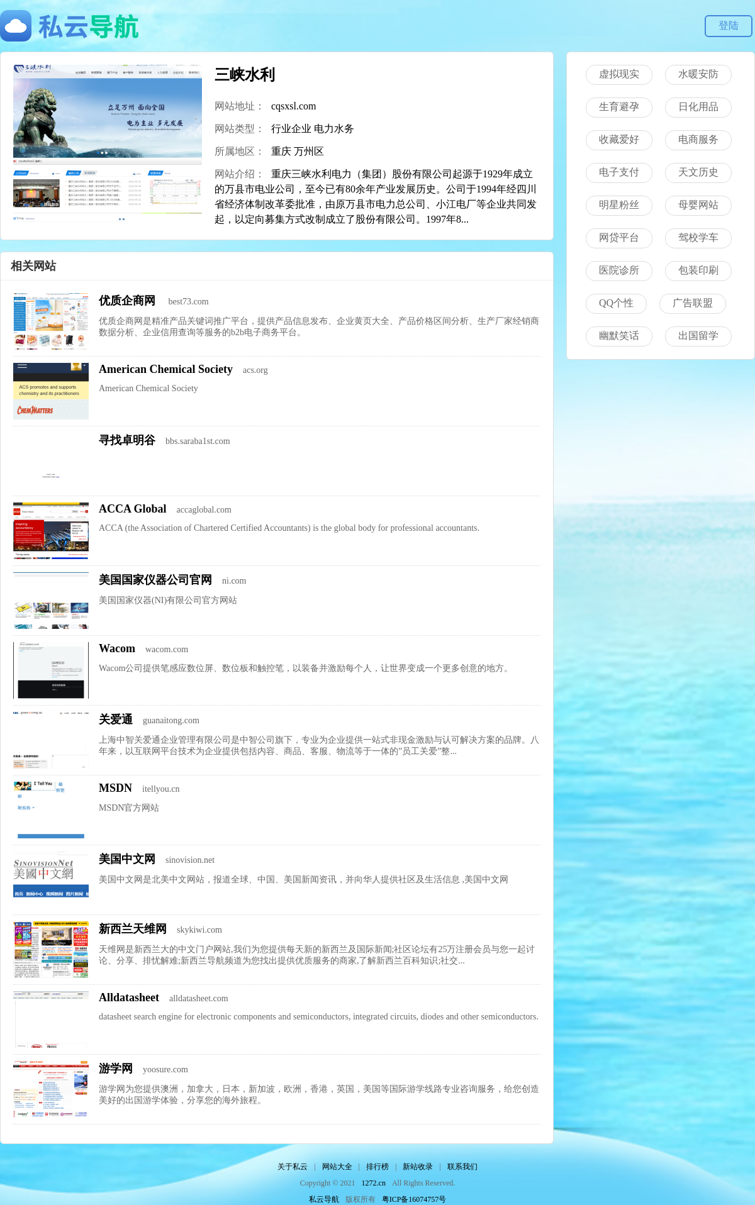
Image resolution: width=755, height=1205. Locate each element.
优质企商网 (129, 300)
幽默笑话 (619, 335)
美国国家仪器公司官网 (155, 580)
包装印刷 (698, 270)
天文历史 (698, 172)
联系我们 (462, 1166)
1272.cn (374, 1183)
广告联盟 (693, 302)
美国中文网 (127, 859)
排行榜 (377, 1166)
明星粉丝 (619, 204)
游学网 (116, 1068)
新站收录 (418, 1166)
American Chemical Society (166, 369)
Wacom (117, 648)
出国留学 (698, 335)
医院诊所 (619, 270)
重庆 (281, 151)
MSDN (115, 788)
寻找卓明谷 (127, 440)
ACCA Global (133, 509)
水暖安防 (698, 74)
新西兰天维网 (133, 929)
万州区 (309, 151)
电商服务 (698, 139)
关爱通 (116, 719)
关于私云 (292, 1166)
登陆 (729, 25)
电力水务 (334, 128)
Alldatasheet (129, 997)
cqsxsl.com (293, 106)
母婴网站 (698, 204)
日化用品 (698, 106)
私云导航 (324, 1199)
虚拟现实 (619, 74)
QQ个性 (616, 302)
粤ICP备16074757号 (414, 1199)
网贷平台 (619, 237)
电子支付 (619, 172)
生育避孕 (619, 106)
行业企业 (291, 128)
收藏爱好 (619, 139)
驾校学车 (698, 237)
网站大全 (337, 1166)
